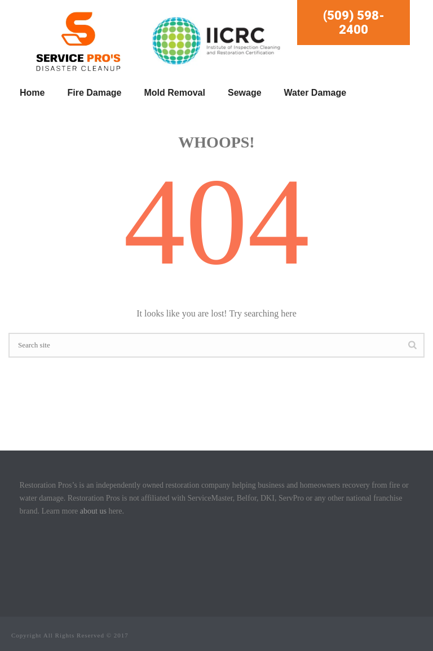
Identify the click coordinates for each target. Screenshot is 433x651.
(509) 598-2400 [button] (354, 22)
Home (32, 92)
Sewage (245, 92)
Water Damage (315, 92)
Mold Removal (174, 92)
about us (93, 511)
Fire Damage (94, 92)
